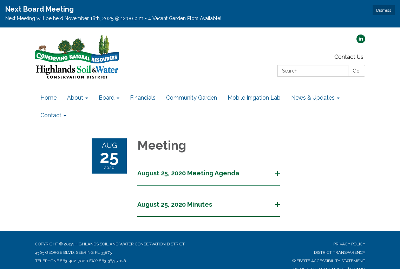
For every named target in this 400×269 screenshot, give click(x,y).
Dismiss (383, 10)
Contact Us (348, 57)
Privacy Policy (349, 244)
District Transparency (339, 252)
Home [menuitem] (48, 97)
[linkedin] (360, 41)
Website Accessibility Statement (328, 260)
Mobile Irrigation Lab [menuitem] (254, 97)
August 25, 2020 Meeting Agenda (189, 173)
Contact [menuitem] (50, 115)
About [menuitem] (75, 97)
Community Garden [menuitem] (191, 97)
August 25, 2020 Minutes (175, 204)
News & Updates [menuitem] (313, 97)
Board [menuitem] (106, 97)
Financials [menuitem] (143, 97)
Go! (357, 71)
